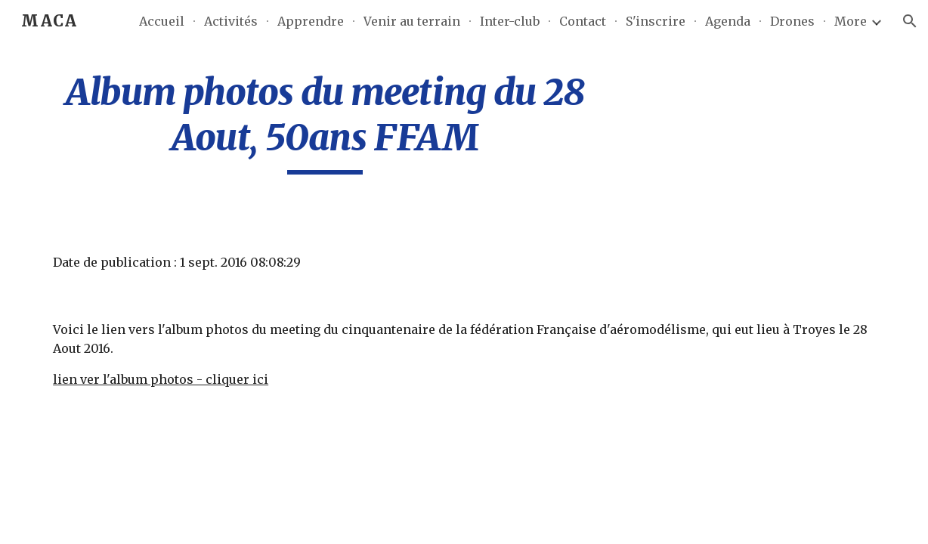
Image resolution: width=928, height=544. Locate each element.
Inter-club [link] (510, 21)
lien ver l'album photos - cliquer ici (160, 379)
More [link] (850, 21)
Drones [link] (792, 21)
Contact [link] (582, 21)
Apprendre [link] (310, 21)
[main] (325, 122)
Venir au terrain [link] (411, 21)
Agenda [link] (727, 21)
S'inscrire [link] (655, 21)
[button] (910, 21)
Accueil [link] (161, 21)
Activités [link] (231, 21)
